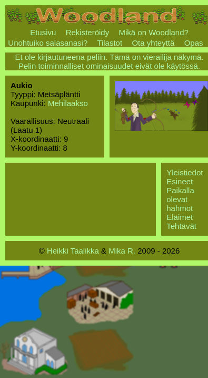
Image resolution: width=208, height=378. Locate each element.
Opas (193, 42)
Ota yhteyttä (153, 42)
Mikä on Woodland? (154, 32)
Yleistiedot (184, 172)
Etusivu (43, 32)
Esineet (179, 181)
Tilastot (109, 42)
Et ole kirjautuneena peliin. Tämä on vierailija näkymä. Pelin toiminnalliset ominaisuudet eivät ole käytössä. (109, 61)
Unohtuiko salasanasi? (47, 42)
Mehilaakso (68, 103)
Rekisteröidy (88, 32)
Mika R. (121, 250)
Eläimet (179, 217)
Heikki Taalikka (73, 250)
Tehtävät (181, 226)
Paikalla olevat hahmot (180, 199)
